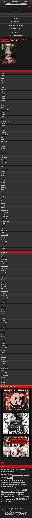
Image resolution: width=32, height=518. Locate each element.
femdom (20, 482)
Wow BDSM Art (16, 32)
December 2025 (4, 263)
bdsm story (18, 472)
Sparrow (3, 223)
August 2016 (3, 377)
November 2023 (4, 320)
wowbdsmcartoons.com (16, 35)
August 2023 (3, 325)
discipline (6, 480)
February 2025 (4, 286)
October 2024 (4, 295)
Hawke (3, 137)
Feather (3, 123)
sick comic (26, 496)
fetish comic (5, 484)
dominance (17, 480)
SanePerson (4, 212)
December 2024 (4, 291)
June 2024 (3, 304)
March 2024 (3, 311)
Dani (2, 103)
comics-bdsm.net (16, 15)
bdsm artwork (26, 469)
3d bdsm (4, 469)
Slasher (3, 214)
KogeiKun (3, 159)
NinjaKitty (3, 187)
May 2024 (3, 307)
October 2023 (4, 322)
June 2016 (3, 379)
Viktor (2, 244)
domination (5, 482)
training (10, 501)
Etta (2, 118)
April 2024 (3, 309)
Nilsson (3, 185)
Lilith (2, 164)
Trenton (3, 237)
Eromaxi (3, 116)
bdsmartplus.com (16, 28)
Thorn (2, 232)
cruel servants (24, 477)
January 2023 (4, 341)
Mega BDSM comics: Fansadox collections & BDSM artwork (16, 3)
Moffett (3, 178)
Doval (2, 112)
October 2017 (4, 372)
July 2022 (3, 350)
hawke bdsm (24, 484)
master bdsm (5, 489)
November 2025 (4, 266)
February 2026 (4, 259)
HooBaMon (4, 141)
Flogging (13, 484)
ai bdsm (8, 469)
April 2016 (3, 384)
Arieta (2, 84)
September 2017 (4, 375)
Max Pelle (3, 171)
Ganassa (3, 132)
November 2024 (4, 293)
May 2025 (3, 279)
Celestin (3, 93)
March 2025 (3, 284)
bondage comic (23, 475)
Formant (3, 130)
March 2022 (3, 357)
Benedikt (3, 89)
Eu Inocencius (5, 121)
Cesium (3, 96)
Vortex (2, 246)
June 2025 (3, 277)
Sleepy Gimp (4, 216)
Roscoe (3, 205)
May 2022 (3, 354)
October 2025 (4, 268)
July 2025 (3, 275)
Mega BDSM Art (16, 18)
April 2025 (3, 282)
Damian (3, 100)
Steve (2, 225)
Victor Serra (4, 241)
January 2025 (4, 288)
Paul (2, 191)
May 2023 (3, 332)
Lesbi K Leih (4, 162)
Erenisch (3, 114)
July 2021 (3, 363)
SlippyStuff (4, 219)
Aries (2, 82)
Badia (2, 87)
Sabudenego (4, 210)
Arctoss (3, 80)
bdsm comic (8, 471)
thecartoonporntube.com (16, 25)
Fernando (3, 125)
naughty (18, 490)
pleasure (4, 492)
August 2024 (3, 300)
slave (3, 499)
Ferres (2, 128)
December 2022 (4, 343)
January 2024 (4, 316)
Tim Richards (4, 235)
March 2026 (3, 257)
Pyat (2, 198)
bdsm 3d (13, 469)
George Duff (4, 134)
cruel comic (16, 477)
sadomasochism (8, 496)
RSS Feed (12, 11)
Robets (3, 203)
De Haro (3, 105)
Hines (2, 139)
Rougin (3, 207)
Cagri (2, 91)
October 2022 (4, 347)
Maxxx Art (3, 173)
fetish (25, 482)
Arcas (2, 78)
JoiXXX (3, 148)
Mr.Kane (3, 182)
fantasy (13, 482)
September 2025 (4, 270)
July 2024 (3, 302)
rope (14, 494)
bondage (6, 474)
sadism (20, 494)
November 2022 (4, 345)
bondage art (15, 475)
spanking (11, 499)
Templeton (4, 230)
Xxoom (3, 248)
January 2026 (4, 261)
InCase (3, 146)
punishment (6, 494)
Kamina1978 (4, 153)
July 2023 (3, 327)
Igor (2, 144)
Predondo (3, 196)
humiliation (7, 486)
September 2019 (4, 368)
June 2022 (3, 352)
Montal (3, 180)
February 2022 (4, 359)
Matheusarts (4, 169)
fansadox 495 (7, 66)
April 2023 (3, 334)
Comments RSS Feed (18, 11)
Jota (2, 150)
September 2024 (4, 297)
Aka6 (2, 73)
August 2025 (3, 272)
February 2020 (4, 366)
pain (24, 489)
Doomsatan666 (5, 109)
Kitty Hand (12, 66)
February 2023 (4, 338)
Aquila (2, 75)
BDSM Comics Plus (16, 21)
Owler (2, 189)
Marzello (3, 166)
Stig (2, 228)
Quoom (3, 200)
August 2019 (3, 370)
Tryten (2, 239)
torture (4, 501)
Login (18, 9)
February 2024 (4, 313)
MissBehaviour (5, 175)
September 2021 (4, 361)
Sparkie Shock (5, 221)
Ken (2, 155)
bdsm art (19, 469)
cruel (10, 477)
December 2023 (4, 318)
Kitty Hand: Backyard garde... (8, 63)
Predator (3, 194)
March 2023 (3, 336)
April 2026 (3, 254)
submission (22, 499)
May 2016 (3, 382)
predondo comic (20, 492)
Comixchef (4, 98)
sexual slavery (18, 496)
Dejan (2, 107)
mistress (12, 489)
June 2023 (3, 329)
